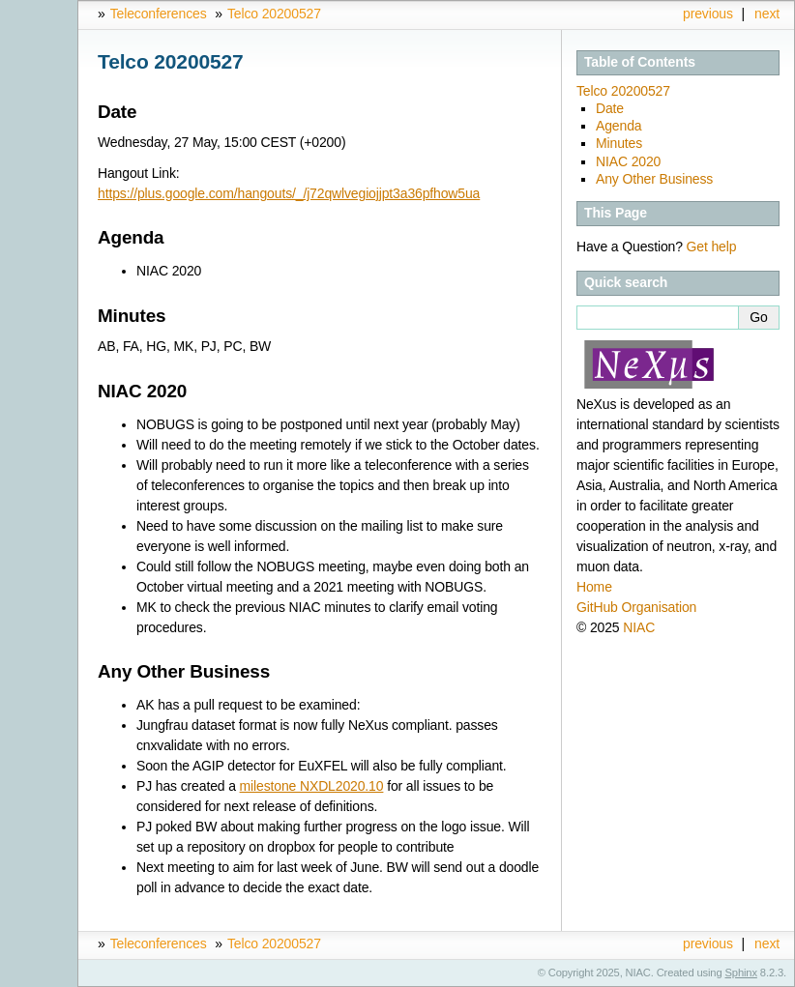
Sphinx (741, 972)
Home (594, 587)
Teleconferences (158, 13)
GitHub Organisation (636, 607)
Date (610, 108)
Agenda (618, 125)
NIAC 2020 (628, 161)
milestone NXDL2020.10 (312, 786)
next (767, 13)
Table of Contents (639, 62)
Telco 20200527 (274, 13)
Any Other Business (654, 179)
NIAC (639, 627)
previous (708, 13)
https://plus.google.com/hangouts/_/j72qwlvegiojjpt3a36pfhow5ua (289, 193)
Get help (712, 246)
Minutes (619, 143)
